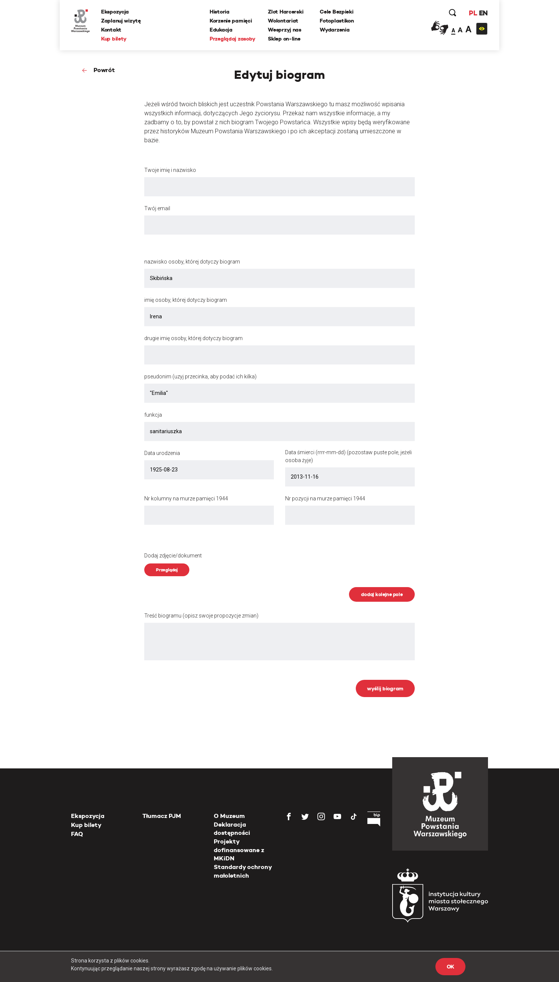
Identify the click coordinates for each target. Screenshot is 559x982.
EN (483, 13)
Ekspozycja (115, 11)
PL (473, 13)
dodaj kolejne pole (381, 594)
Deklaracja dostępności (232, 829)
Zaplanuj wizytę (121, 20)
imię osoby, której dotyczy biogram (185, 300)
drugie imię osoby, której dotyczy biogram (193, 338)
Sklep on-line (284, 38)
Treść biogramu (201, 616)
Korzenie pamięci (231, 20)
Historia (220, 11)
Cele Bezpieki (336, 11)
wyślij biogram (385, 688)
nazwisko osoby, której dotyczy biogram (192, 262)
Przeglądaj (167, 569)
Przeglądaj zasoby (232, 38)
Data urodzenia (162, 453)
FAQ (77, 834)
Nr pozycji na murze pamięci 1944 (325, 499)
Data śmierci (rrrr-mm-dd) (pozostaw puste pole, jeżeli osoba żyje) (348, 456)
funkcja (153, 415)
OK (450, 966)
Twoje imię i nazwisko (170, 170)
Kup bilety (114, 38)
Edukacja (221, 29)
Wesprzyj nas (284, 29)
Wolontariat (283, 20)
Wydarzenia (334, 29)
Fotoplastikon (337, 20)
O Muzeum (229, 816)
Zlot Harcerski (285, 11)
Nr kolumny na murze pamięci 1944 (186, 499)
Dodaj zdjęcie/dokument (173, 556)
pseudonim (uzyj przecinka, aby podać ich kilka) (200, 377)
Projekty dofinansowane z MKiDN (239, 849)
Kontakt (111, 29)
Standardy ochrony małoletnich (243, 871)
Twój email (157, 208)
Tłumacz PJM (161, 816)
